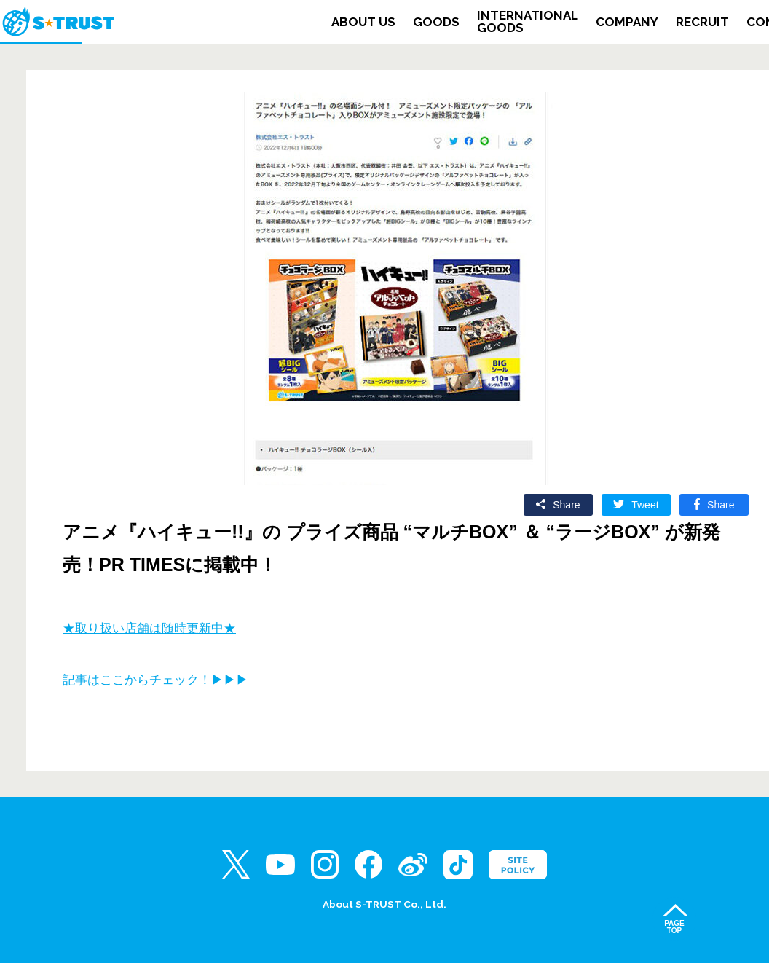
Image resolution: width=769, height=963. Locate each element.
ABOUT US (363, 22)
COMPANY (627, 22)
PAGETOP (674, 927)
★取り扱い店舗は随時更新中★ (149, 628)
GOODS (436, 22)
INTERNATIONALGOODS (527, 21)
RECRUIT (702, 22)
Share (566, 505)
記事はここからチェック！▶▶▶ (155, 680)
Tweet (644, 505)
